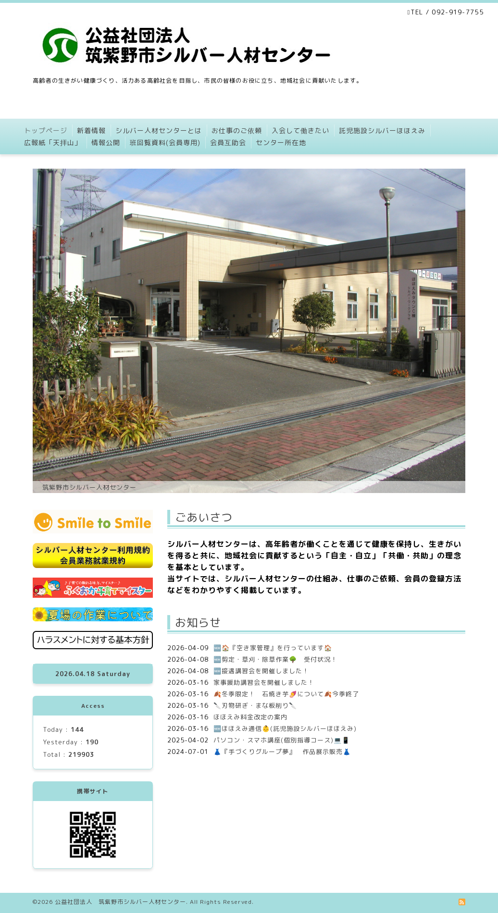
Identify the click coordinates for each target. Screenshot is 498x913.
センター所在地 (281, 142)
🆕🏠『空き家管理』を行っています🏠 (272, 647)
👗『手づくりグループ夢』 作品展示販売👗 (282, 751)
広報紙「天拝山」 (53, 142)
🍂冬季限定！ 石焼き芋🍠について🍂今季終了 (286, 694)
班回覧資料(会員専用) (165, 142)
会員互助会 (228, 142)
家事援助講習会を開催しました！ (263, 682)
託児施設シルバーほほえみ (382, 130)
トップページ (45, 130)
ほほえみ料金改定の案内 (250, 717)
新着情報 (91, 130)
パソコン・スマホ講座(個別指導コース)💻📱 (281, 740)
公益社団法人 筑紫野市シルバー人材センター (120, 902)
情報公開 (105, 142)
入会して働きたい (300, 130)
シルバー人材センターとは (158, 130)
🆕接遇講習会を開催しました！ (261, 670)
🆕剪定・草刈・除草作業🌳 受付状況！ (275, 659)
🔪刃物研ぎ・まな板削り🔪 (255, 705)
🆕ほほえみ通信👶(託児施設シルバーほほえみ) (285, 728)
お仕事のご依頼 (237, 130)
